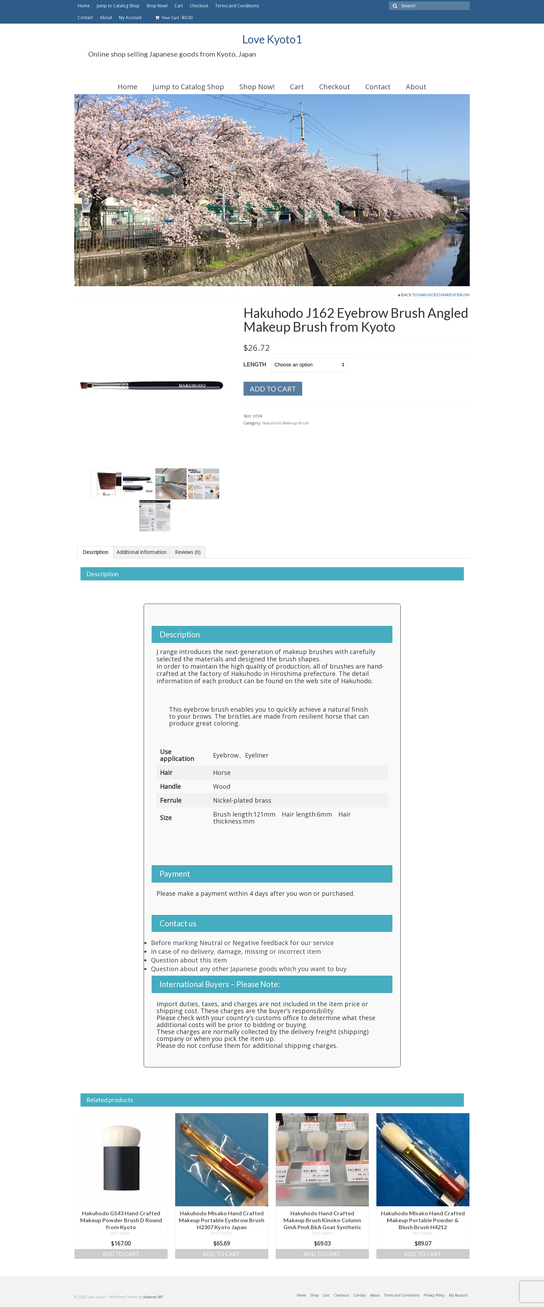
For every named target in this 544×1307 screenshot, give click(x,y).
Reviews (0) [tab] (188, 552)
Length (255, 364)
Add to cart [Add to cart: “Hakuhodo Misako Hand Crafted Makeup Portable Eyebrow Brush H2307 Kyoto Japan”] (221, 1253)
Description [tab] (95, 552)
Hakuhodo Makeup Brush (444, 294)
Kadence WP (153, 1296)
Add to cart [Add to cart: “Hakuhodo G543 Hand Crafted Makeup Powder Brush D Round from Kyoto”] (120, 1253)
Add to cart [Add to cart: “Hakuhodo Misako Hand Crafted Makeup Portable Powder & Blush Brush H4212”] (422, 1253)
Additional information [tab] (142, 552)
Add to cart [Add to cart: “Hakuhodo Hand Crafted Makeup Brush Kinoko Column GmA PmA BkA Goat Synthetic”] (322, 1253)
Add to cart (273, 388)
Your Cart (174, 17)
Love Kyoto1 (272, 39)
